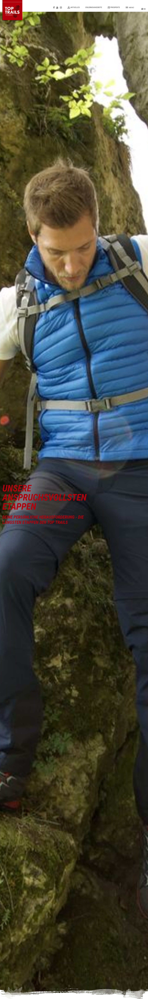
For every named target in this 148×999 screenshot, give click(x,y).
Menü (130, 7)
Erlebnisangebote (93, 7)
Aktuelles (74, 7)
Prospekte (114, 7)
